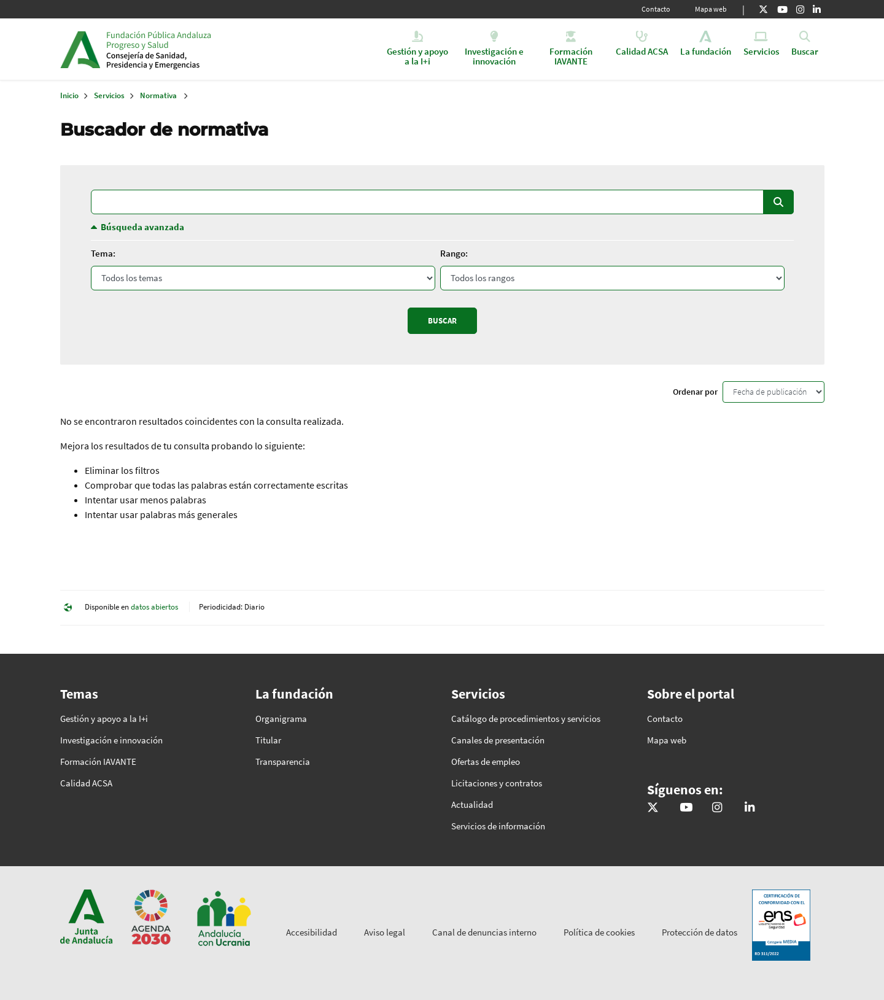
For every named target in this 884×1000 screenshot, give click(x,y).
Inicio (200, 49)
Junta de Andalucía (80, 49)
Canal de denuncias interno (484, 932)
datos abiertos (154, 607)
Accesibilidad (311, 932)
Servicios (109, 95)
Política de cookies (599, 932)
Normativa (158, 95)
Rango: (454, 253)
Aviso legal (384, 932)
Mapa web (711, 9)
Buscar (778, 202)
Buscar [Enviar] (442, 321)
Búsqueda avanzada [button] (142, 227)
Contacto (656, 9)
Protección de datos (699, 932)
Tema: (103, 253)
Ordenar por (695, 391)
